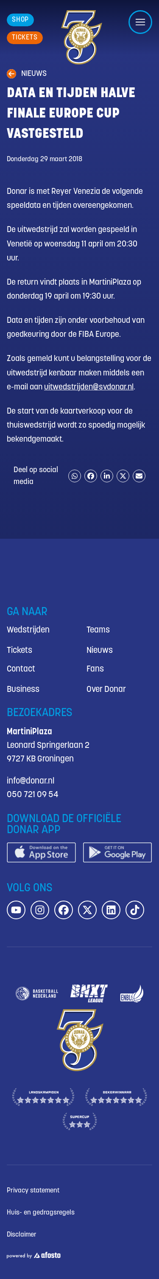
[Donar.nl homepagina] (81, 37)
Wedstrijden (28, 630)
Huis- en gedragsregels (41, 1212)
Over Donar (106, 690)
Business (23, 690)
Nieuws (99, 650)
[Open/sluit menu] (140, 22)
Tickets (19, 650)
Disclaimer (21, 1234)
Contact (21, 669)
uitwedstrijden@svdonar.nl (89, 387)
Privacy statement (33, 1190)
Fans (95, 669)
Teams (98, 630)
